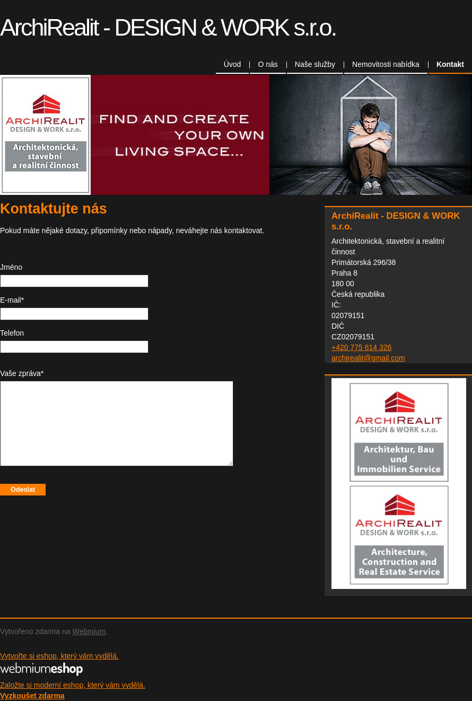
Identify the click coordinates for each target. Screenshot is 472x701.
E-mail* (12, 300)
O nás (267, 64)
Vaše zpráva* (21, 373)
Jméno (11, 267)
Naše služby (315, 64)
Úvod (232, 64)
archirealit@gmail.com (368, 358)
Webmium (89, 631)
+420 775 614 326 (361, 347)
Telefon (12, 333)
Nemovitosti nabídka (385, 64)
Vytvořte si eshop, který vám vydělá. (59, 656)
